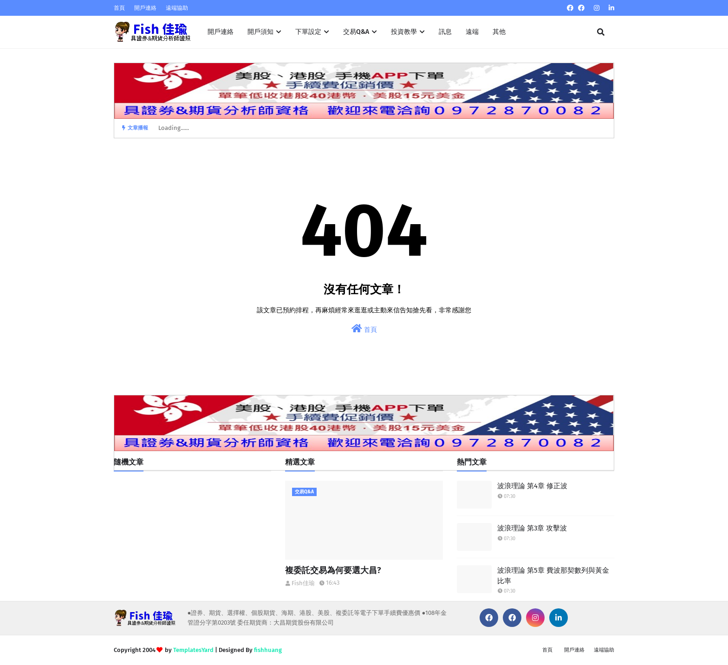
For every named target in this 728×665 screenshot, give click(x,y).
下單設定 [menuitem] (308, 32)
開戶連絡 (145, 8)
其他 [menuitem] (499, 32)
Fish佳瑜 (303, 583)
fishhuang (268, 649)
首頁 (119, 8)
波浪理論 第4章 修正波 (532, 486)
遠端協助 (177, 8)
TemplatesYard (193, 649)
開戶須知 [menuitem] (260, 32)
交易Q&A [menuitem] (356, 32)
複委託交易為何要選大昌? (333, 570)
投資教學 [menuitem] (404, 32)
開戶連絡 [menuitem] (221, 32)
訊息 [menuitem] (445, 32)
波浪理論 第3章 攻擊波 (532, 528)
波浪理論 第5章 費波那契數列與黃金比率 (553, 575)
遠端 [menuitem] (472, 32)
